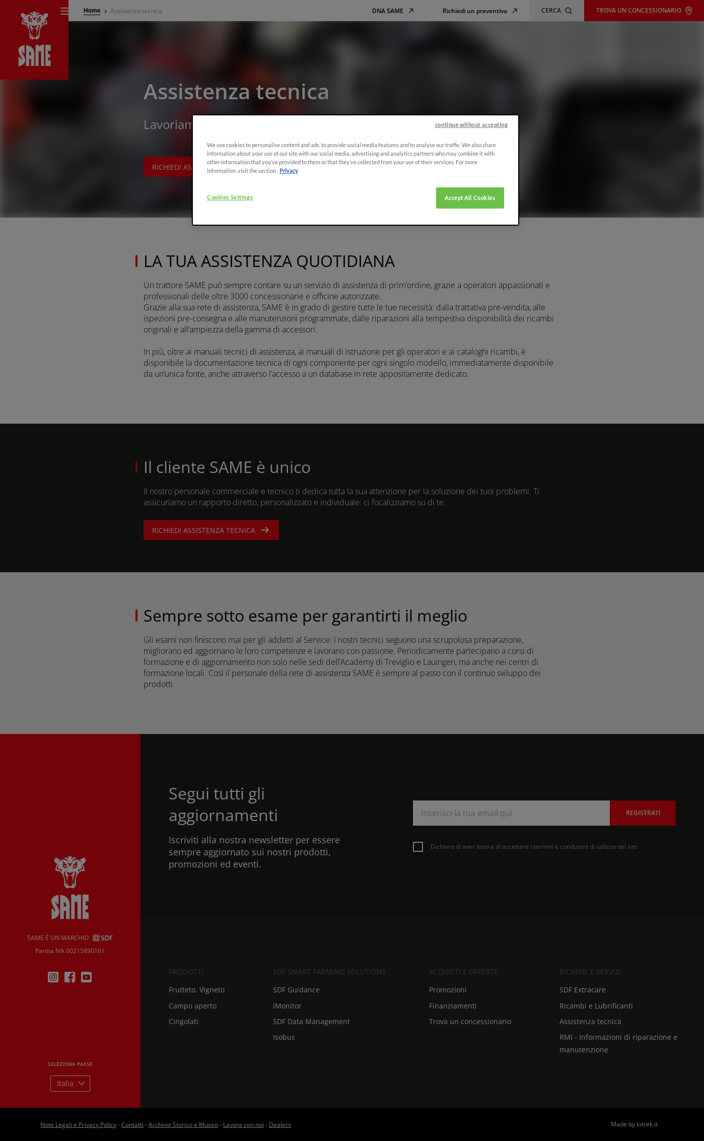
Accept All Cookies (470, 263)
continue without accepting (471, 189)
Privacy (288, 236)
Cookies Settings (230, 262)
